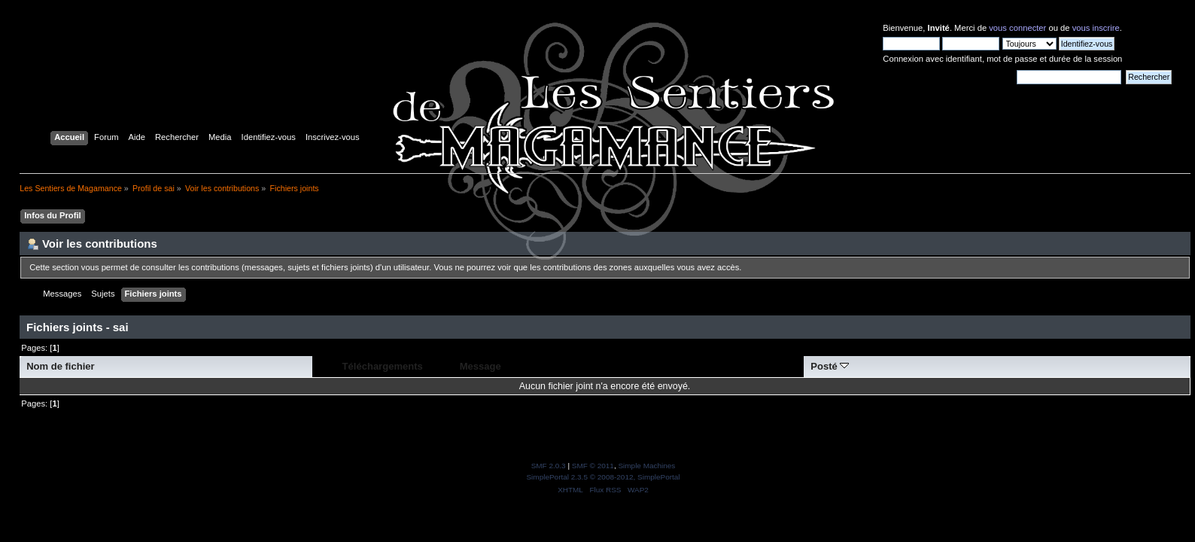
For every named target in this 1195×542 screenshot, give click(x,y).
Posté (829, 366)
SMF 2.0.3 (548, 465)
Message (480, 366)
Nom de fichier (60, 366)
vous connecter (1017, 27)
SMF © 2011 (593, 465)
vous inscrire (1096, 27)
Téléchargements (382, 366)
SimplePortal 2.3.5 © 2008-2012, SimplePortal (603, 477)
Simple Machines (646, 465)
